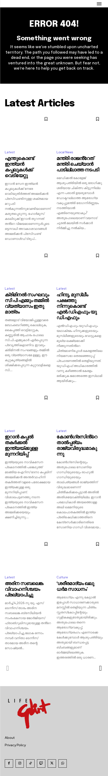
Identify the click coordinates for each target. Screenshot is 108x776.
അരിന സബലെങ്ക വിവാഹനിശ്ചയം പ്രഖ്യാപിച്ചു (24, 589)
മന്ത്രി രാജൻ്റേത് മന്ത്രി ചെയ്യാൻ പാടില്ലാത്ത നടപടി (78, 164)
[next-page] (100, 668)
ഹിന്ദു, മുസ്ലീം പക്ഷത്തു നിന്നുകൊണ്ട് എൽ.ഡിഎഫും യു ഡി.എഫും (77, 306)
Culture (62, 577)
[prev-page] (8, 668)
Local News (65, 152)
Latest (10, 152)
